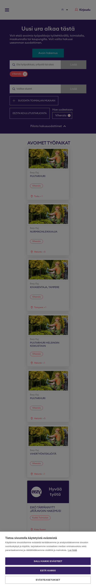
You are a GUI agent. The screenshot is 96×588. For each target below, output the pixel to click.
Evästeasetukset (48, 580)
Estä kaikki (48, 570)
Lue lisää (72, 550)
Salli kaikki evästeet (48, 561)
